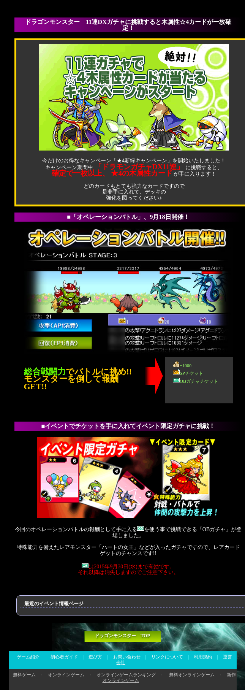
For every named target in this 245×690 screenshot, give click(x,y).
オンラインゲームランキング (126, 674)
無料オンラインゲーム (192, 674)
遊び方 (95, 657)
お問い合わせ (127, 657)
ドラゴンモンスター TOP (122, 635)
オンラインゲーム (66, 674)
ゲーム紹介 (28, 657)
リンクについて (167, 657)
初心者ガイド (64, 657)
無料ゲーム (24, 674)
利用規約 (203, 657)
